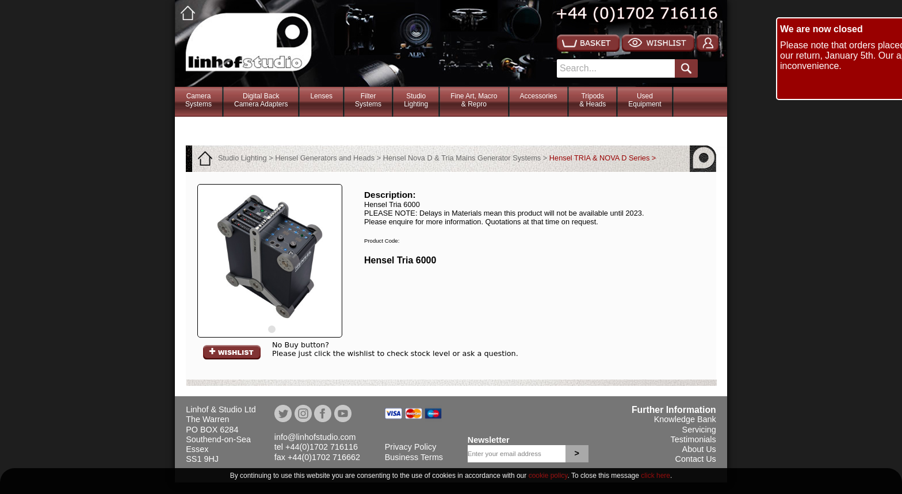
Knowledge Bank (685, 419)
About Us (699, 449)
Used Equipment (644, 100)
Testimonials (693, 439)
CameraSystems (198, 100)
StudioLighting (416, 100)
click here (655, 476)
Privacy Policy (411, 446)
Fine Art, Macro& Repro (473, 100)
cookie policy (548, 476)
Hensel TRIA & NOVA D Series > (602, 158)
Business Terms (414, 457)
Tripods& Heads (592, 100)
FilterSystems (368, 100)
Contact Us (695, 459)
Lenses (321, 96)
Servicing (699, 429)
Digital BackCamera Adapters (261, 100)
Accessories (538, 96)
